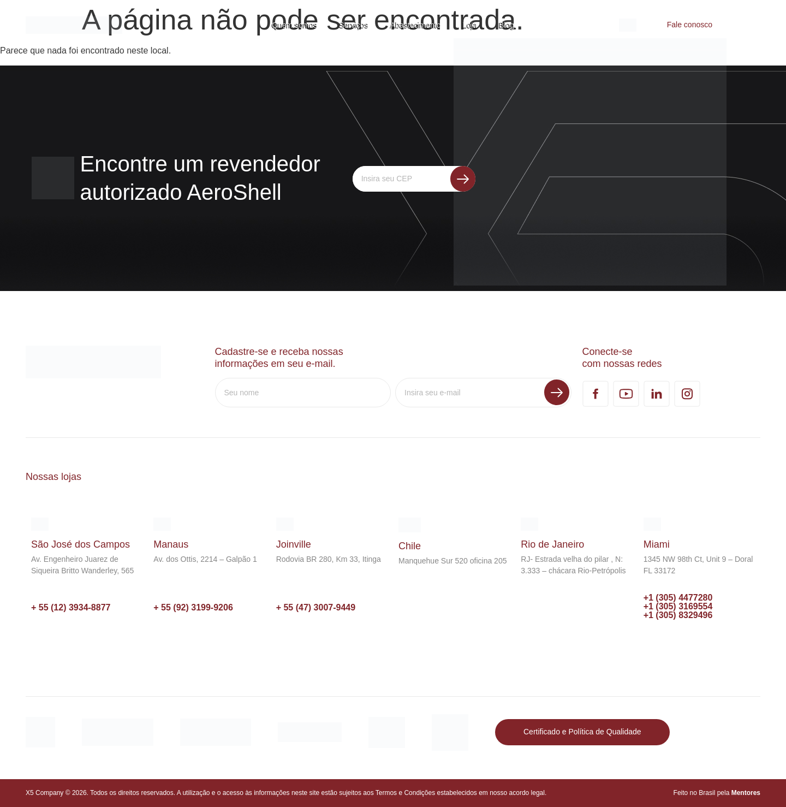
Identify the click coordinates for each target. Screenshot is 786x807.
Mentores (745, 793)
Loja (470, 25)
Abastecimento (415, 25)
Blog (506, 25)
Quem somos (294, 25)
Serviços (353, 25)
